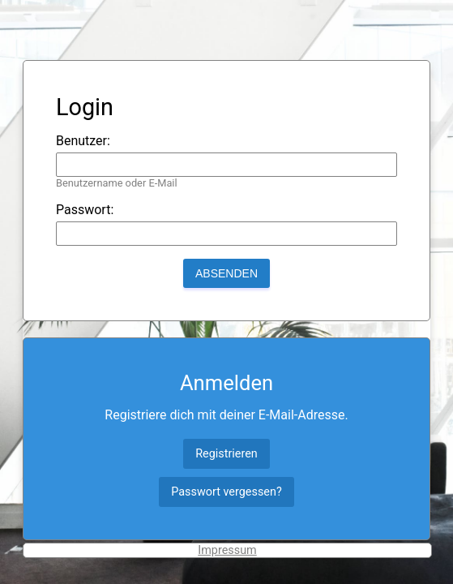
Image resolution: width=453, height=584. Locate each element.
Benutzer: (83, 140)
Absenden (226, 273)
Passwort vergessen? (226, 492)
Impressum (227, 550)
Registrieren (226, 454)
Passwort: (84, 209)
